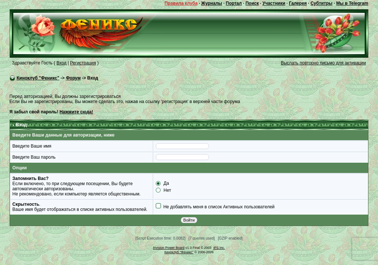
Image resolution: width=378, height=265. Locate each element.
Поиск (252, 3)
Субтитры (321, 3)
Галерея (298, 3)
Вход (61, 63)
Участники (273, 3)
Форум (73, 78)
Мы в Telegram (352, 3)
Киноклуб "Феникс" (38, 78)
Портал (234, 3)
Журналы (211, 3)
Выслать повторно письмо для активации (323, 63)
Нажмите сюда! (76, 111)
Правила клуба (181, 3)
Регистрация (83, 63)
